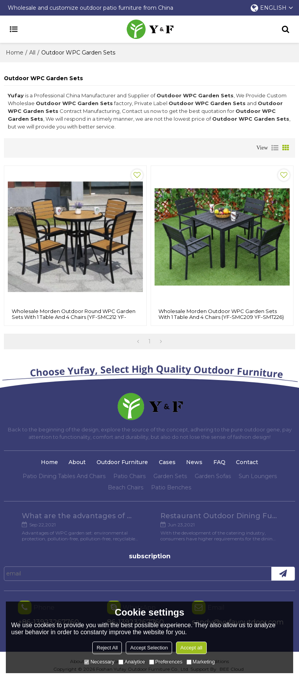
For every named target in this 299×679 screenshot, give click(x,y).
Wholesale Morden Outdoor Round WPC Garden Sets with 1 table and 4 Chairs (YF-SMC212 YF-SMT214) (73, 317)
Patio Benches (171, 487)
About (77, 462)
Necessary (99, 662)
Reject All (107, 648)
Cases (167, 462)
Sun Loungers (258, 476)
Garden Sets (170, 476)
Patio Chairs (129, 476)
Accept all (191, 648)
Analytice (131, 662)
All (32, 52)
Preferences (166, 662)
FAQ (219, 462)
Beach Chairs (125, 487)
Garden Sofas (213, 476)
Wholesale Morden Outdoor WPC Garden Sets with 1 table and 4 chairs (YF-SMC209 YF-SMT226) (221, 314)
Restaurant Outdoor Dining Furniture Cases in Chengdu (218, 516)
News (194, 462)
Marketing (200, 662)
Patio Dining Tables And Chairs (64, 476)
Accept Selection (149, 648)
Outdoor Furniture (122, 462)
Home (14, 52)
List (274, 148)
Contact (247, 462)
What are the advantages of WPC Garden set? (80, 516)
